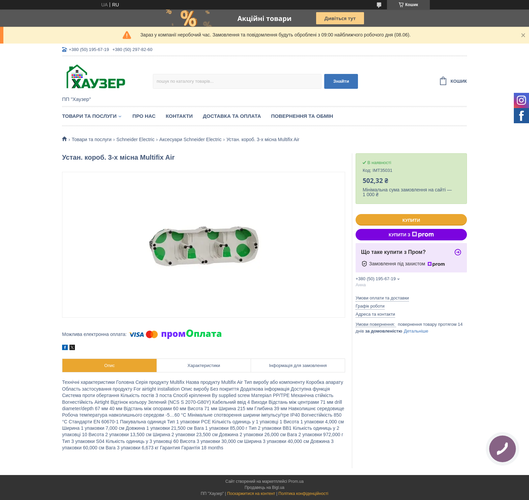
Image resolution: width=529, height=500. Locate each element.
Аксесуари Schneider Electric (190, 139)
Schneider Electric (135, 139)
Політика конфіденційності (303, 493)
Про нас (144, 116)
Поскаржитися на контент (251, 493)
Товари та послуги (89, 116)
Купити (411, 220)
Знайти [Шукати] (341, 81)
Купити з (411, 235)
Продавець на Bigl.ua (264, 487)
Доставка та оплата (232, 116)
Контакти (179, 116)
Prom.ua (296, 481)
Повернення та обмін (302, 116)
